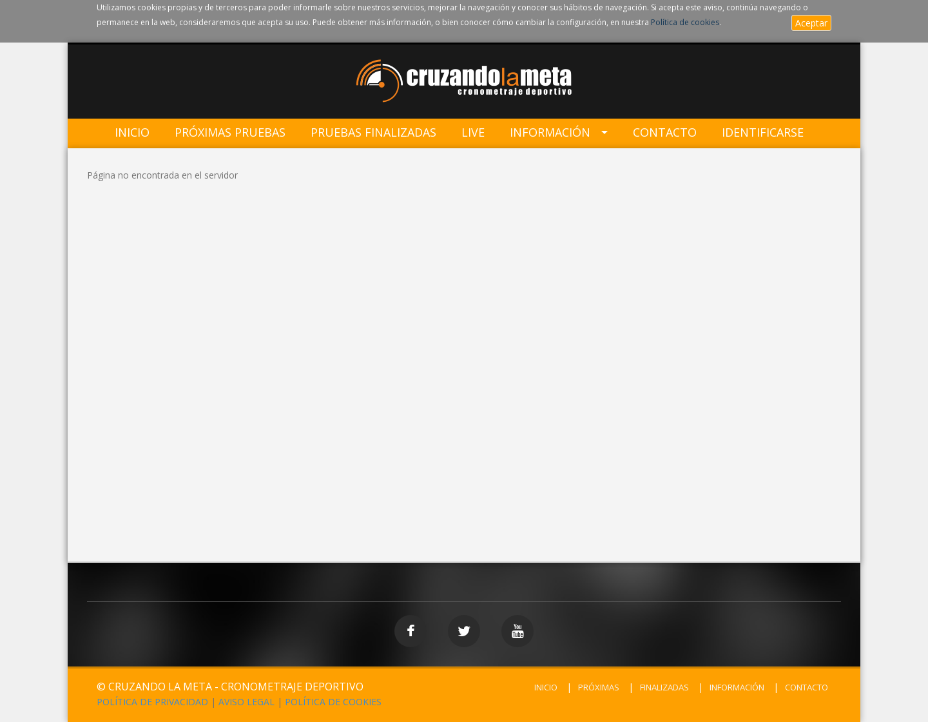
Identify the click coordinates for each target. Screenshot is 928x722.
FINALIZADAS (664, 687)
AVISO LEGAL (246, 702)
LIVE (473, 132)
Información (550, 132)
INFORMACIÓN (737, 687)
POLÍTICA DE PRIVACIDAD (152, 702)
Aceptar (811, 23)
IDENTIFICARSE (763, 132)
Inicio (132, 132)
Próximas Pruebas (230, 132)
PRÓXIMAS (598, 687)
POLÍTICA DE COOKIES (333, 702)
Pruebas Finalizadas (373, 132)
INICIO (545, 687)
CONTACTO (806, 687)
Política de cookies (685, 22)
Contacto (665, 132)
